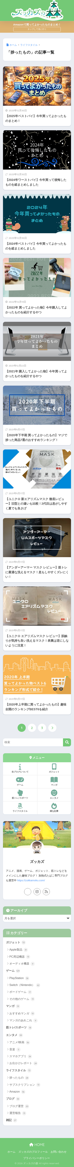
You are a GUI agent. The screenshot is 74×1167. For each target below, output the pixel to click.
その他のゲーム (22, 999)
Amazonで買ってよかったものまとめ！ (37, 24)
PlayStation (19, 978)
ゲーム (20, 781)
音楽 (15, 1049)
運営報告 (17, 1113)
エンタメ (54, 794)
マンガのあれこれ (23, 1020)
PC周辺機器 (19, 957)
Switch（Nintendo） (24, 985)
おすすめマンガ (22, 1013)
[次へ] (52, 728)
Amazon (17, 1092)
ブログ (13, 1099)
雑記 (11, 1120)
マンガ (54, 781)
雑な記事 (54, 807)
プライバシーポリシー (36, 1158)
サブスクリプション (24, 1085)
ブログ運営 (19, 1106)
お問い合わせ (59, 1151)
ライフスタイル (20, 807)
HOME (37, 1144)
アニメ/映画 (19, 1042)
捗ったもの (19, 1078)
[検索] (67, 742)
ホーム (11, 1151)
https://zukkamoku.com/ (31, 880)
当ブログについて (20, 768)
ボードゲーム (20, 992)
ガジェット (54, 768)
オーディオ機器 (22, 964)
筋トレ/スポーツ (20, 794)
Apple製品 (18, 950)
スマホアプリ (20, 1056)
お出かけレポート (23, 1063)
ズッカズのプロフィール (33, 1151)
